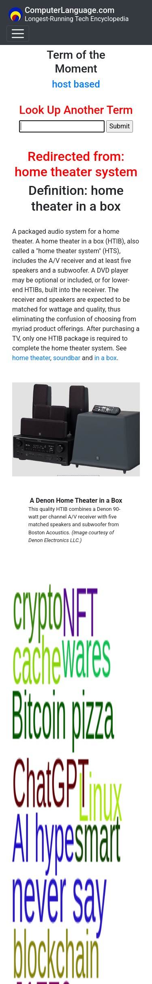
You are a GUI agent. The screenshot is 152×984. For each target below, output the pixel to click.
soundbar (66, 358)
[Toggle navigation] (17, 34)
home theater (31, 358)
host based (76, 84)
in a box (105, 358)
